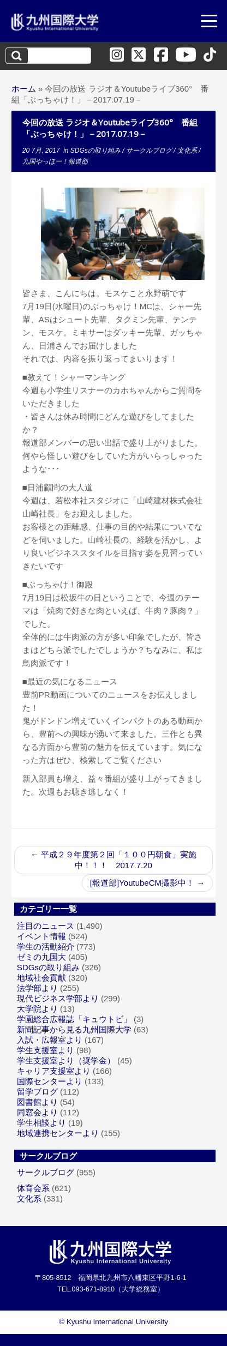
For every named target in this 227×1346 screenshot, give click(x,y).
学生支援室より (45, 1050)
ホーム (23, 88)
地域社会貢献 (41, 977)
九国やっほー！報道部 (55, 161)
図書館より (37, 1102)
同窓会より (37, 1112)
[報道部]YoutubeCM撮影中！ (147, 882)
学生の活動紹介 (45, 946)
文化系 (188, 150)
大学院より (37, 1008)
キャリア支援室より (54, 1070)
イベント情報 (41, 936)
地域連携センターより (58, 1133)
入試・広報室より (49, 1039)
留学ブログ (37, 1091)
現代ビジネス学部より (58, 998)
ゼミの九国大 (41, 957)
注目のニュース (45, 925)
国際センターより (49, 1081)
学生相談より (41, 1122)
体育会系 (33, 1188)
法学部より (37, 988)
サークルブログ (150, 150)
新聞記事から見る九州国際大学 (74, 1029)
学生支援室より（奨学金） (66, 1060)
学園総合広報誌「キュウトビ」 (74, 1019)
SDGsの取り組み (96, 150)
